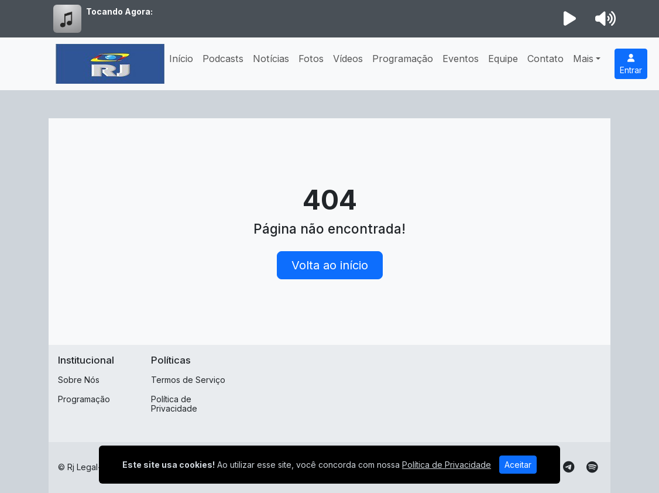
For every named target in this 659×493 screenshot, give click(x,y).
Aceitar (517, 465)
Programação (402, 58)
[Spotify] (592, 467)
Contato (545, 58)
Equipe (503, 58)
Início (181, 58)
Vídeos (348, 58)
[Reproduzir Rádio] (570, 19)
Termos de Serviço (188, 380)
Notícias (271, 58)
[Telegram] (568, 467)
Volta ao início (329, 265)
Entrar (631, 64)
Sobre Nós (78, 380)
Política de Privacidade (174, 404)
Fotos (311, 58)
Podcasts (222, 58)
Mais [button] (583, 58)
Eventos (460, 58)
